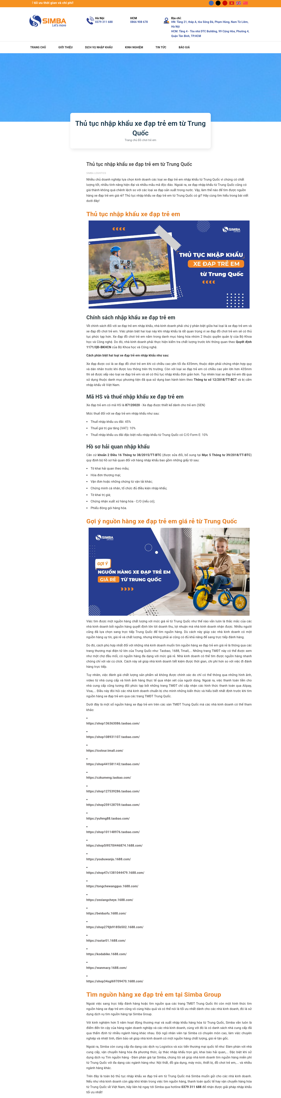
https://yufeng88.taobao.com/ (108, 818)
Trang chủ (38, 47)
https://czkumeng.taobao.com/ (108, 777)
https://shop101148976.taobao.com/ (113, 832)
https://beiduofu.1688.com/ (106, 913)
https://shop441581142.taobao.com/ (113, 764)
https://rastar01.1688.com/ (106, 940)
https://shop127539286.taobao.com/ (113, 791)
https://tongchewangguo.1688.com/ (112, 886)
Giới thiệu (65, 47)
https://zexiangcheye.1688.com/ (109, 900)
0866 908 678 (139, 21)
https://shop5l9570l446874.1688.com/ (114, 845)
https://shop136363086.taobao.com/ (113, 723)
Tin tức (161, 47)
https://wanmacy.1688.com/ (106, 968)
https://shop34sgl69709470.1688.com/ (114, 981)
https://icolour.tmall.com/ (104, 750)
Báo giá (184, 47)
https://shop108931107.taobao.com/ (113, 737)
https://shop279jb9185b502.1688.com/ (115, 927)
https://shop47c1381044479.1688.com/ (115, 873)
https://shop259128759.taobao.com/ (113, 805)
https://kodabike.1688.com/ (106, 954)
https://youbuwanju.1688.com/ (108, 859)
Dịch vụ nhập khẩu (99, 47)
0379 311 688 (104, 21)
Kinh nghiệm (134, 47)
